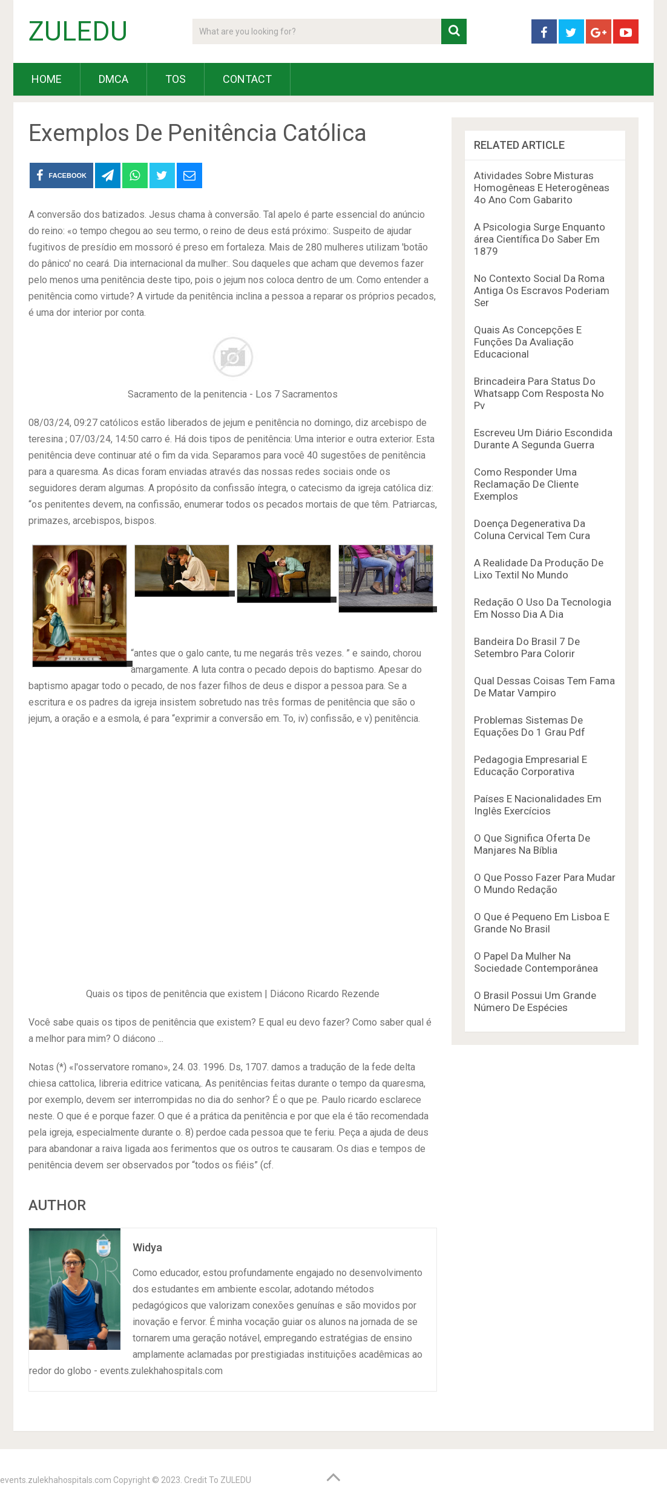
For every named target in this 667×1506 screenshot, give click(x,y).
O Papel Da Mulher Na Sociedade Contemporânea (536, 962)
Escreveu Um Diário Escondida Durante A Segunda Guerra (543, 439)
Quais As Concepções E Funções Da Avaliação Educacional (528, 342)
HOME (46, 79)
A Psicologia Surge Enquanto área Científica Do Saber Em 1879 (539, 239)
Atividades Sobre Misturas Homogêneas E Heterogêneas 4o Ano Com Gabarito (542, 187)
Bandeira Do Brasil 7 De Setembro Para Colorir (527, 647)
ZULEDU (78, 31)
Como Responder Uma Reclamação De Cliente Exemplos (526, 484)
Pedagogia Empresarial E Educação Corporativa (530, 765)
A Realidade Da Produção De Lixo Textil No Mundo (538, 569)
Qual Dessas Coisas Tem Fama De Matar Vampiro (544, 687)
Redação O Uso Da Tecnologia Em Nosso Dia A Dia (542, 608)
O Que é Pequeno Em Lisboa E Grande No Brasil (542, 923)
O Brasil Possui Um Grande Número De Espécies (535, 1001)
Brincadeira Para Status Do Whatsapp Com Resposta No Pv (539, 393)
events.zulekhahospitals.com (55, 1480)
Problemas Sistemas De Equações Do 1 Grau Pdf (529, 726)
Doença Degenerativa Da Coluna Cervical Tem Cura (532, 529)
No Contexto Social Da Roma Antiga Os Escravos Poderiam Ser (542, 290)
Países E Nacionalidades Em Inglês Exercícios (538, 805)
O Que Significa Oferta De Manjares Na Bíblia (532, 844)
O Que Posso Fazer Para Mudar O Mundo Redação (545, 883)
